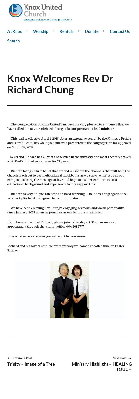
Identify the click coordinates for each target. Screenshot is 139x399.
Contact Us (120, 31)
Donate (92, 31)
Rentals (66, 31)
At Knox (14, 31)
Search (13, 40)
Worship (40, 31)
